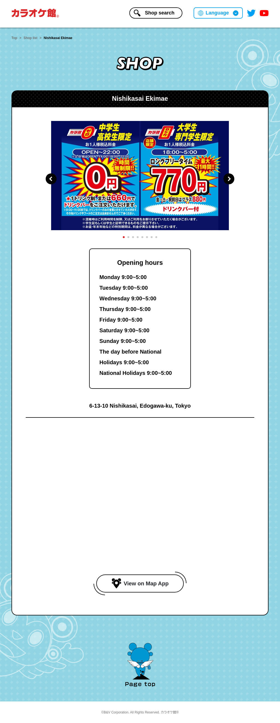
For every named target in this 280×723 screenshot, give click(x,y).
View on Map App (139, 583)
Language (217, 13)
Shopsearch (154, 13)
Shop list (30, 38)
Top (14, 38)
